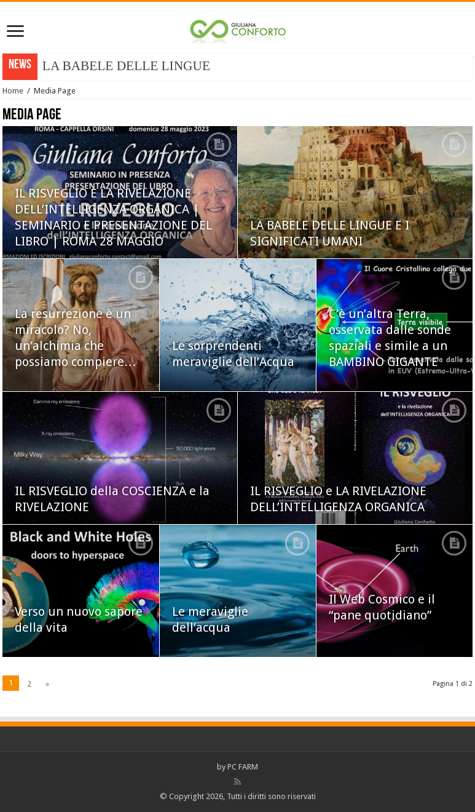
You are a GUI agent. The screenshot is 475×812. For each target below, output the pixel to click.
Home (12, 90)
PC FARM (242, 766)
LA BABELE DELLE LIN (112, 65)
